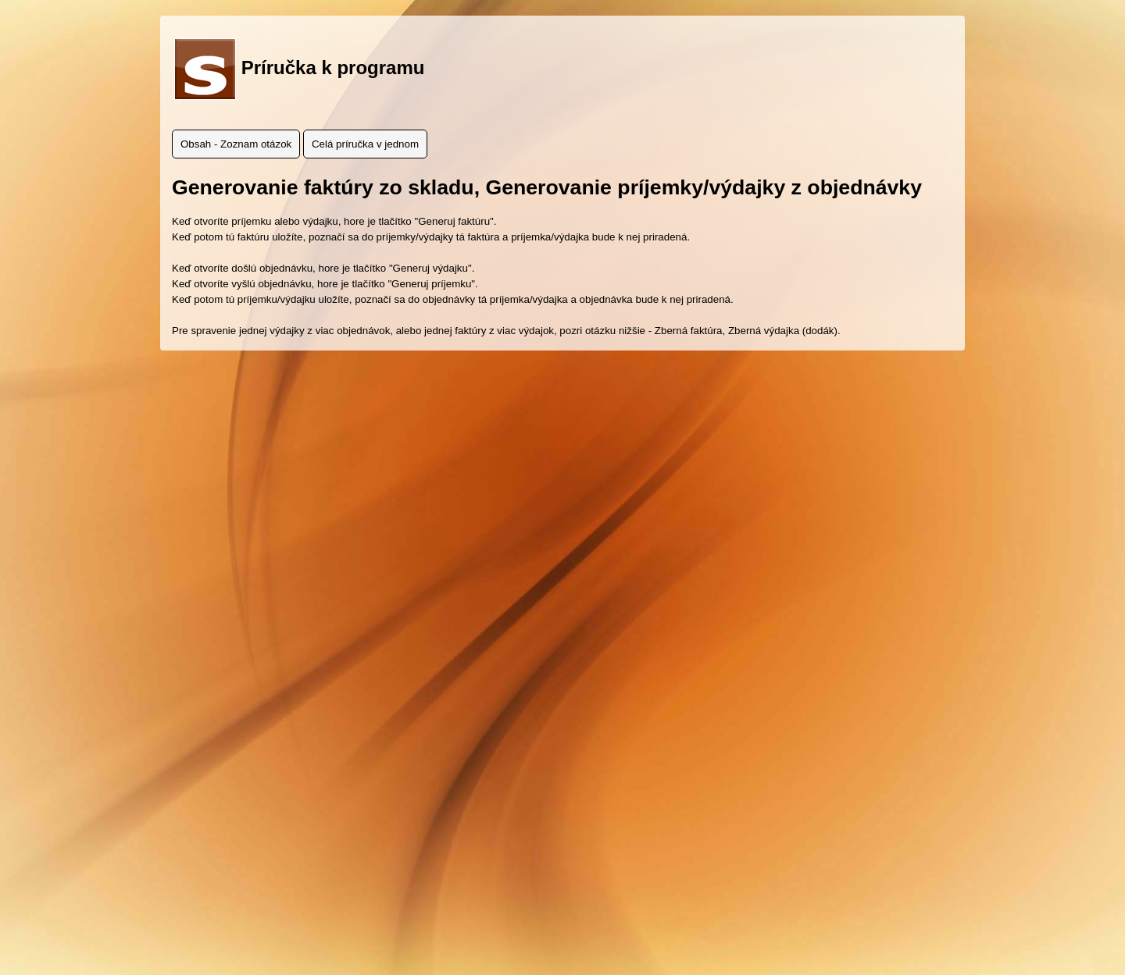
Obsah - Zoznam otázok (235, 144)
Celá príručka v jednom (365, 144)
